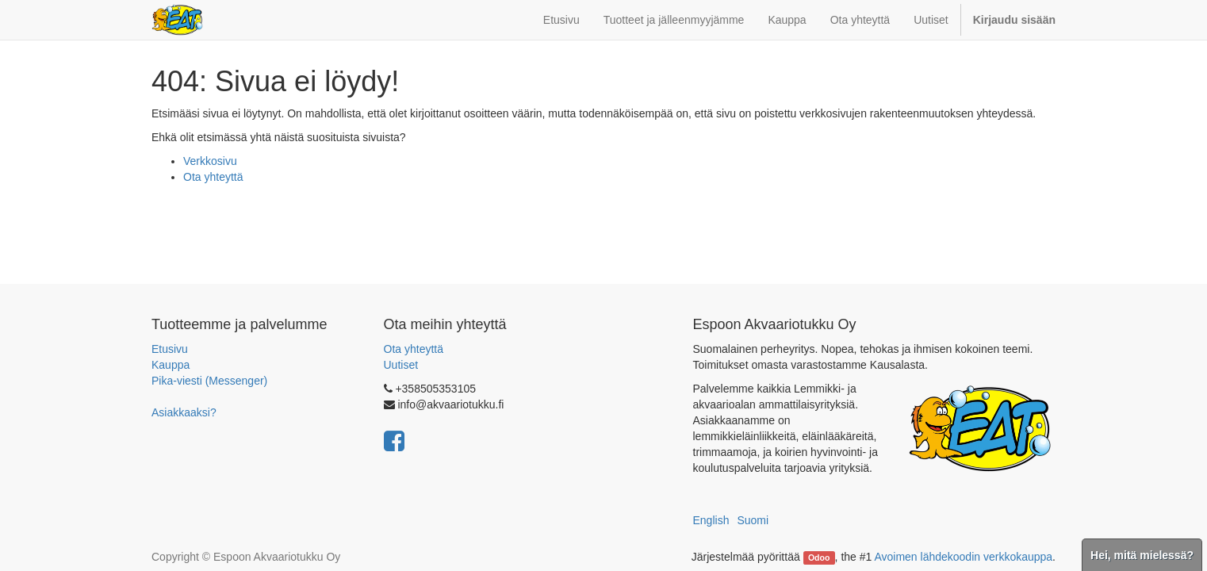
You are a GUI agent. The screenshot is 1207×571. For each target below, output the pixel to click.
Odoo (819, 557)
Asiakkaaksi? (183, 412)
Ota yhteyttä (213, 177)
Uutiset (401, 364)
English (711, 520)
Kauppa (170, 364)
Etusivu (169, 349)
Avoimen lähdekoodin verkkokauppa (963, 556)
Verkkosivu (210, 161)
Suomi (752, 520)
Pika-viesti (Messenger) (209, 380)
